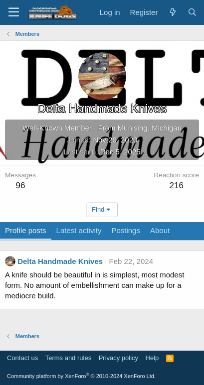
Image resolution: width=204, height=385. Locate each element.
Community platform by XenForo (81, 376)
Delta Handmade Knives (60, 261)
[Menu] (13, 12)
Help (152, 358)
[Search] (192, 12)
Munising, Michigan (150, 128)
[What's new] (172, 12)
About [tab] (160, 230)
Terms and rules (68, 358)
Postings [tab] (125, 230)
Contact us (22, 358)
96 (20, 185)
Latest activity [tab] (79, 230)
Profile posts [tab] (25, 230)
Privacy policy (118, 358)
